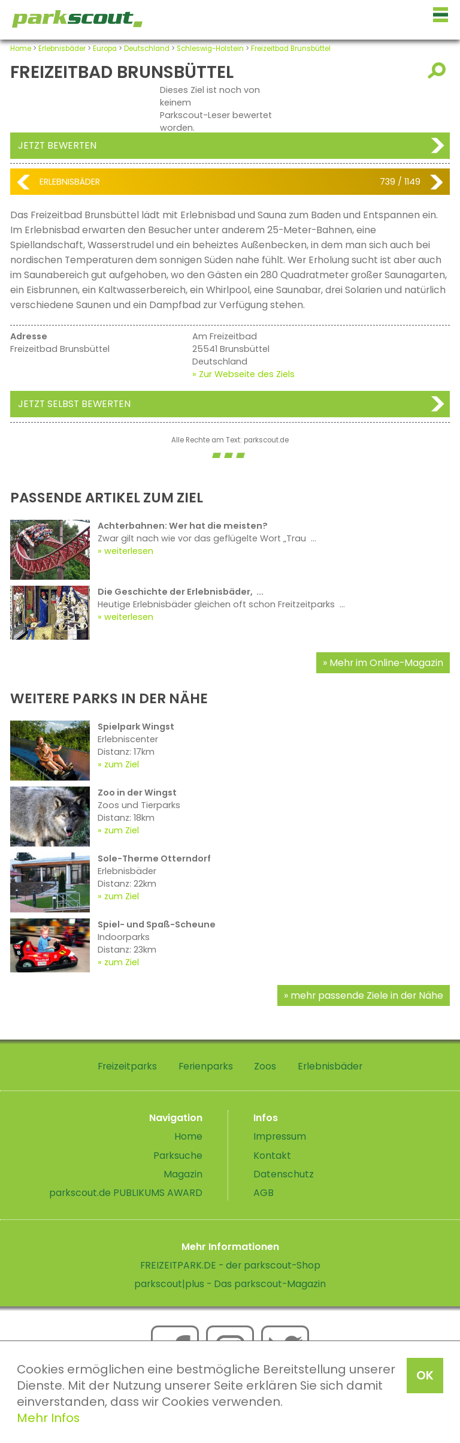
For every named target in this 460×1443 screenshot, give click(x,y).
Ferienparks (205, 1066)
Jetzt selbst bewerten (74, 404)
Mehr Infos (48, 1417)
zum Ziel (121, 764)
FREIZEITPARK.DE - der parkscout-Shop (230, 1265)
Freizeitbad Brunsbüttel (291, 48)
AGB (263, 1193)
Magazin (183, 1174)
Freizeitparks (127, 1066)
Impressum (279, 1136)
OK (425, 1375)
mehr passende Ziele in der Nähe (366, 995)
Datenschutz (283, 1174)
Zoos (265, 1066)
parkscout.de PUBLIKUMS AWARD (125, 1193)
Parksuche (177, 1155)
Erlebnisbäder (62, 48)
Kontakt (272, 1155)
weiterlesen (128, 551)
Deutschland (147, 48)
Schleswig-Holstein (210, 48)
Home (20, 48)
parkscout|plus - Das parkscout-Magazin (230, 1284)
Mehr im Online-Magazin (386, 663)
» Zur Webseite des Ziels (243, 374)
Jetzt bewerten (57, 145)
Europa (105, 48)
